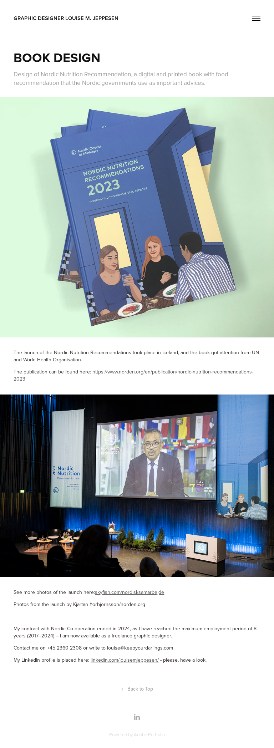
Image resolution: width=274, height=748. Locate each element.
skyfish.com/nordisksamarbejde (129, 592)
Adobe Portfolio (149, 734)
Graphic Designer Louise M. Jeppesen (66, 18)
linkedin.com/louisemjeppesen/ (125, 659)
